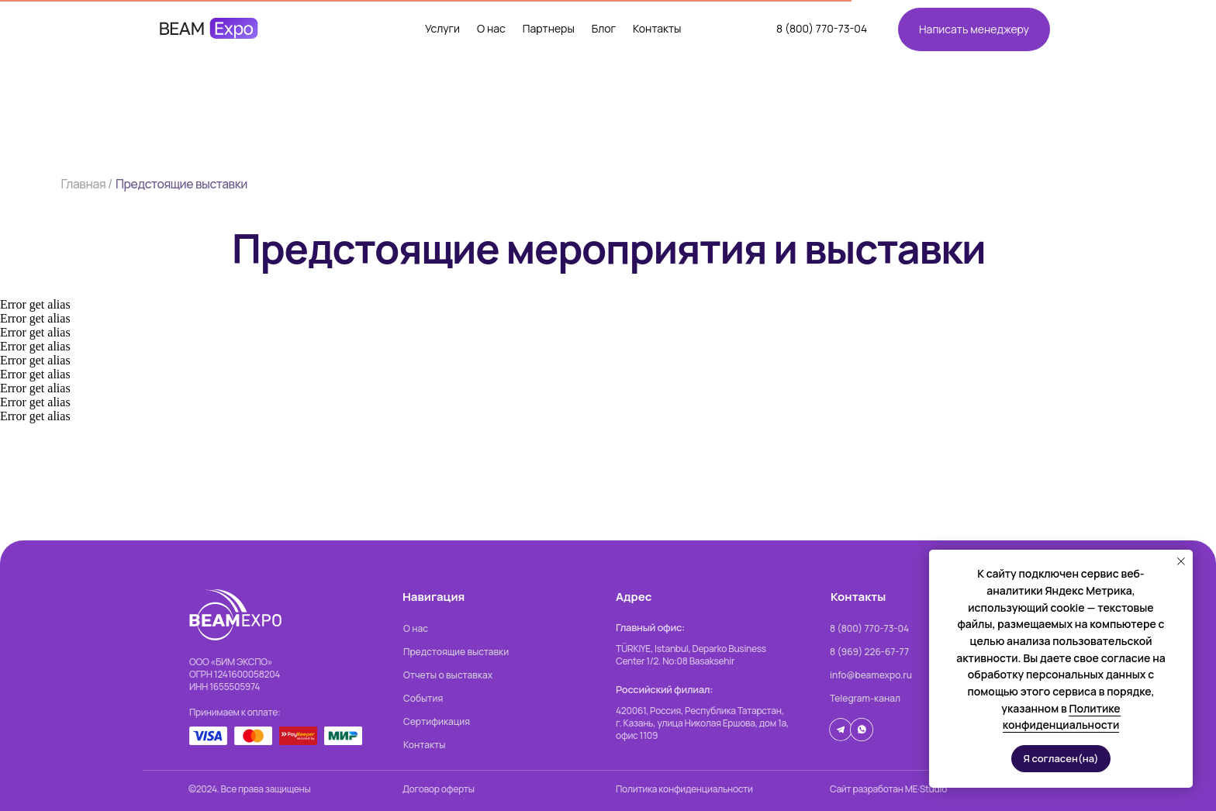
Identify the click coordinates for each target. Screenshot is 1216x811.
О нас (491, 28)
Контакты (657, 28)
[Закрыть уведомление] (1181, 561)
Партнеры (549, 28)
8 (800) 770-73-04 (821, 28)
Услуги (442, 28)
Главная (82, 183)
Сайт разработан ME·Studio (888, 788)
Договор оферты (438, 788)
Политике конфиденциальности (1062, 717)
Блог (604, 28)
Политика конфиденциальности (684, 788)
